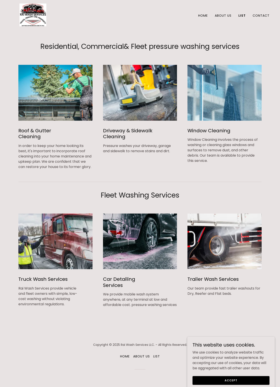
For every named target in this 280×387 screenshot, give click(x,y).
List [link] (242, 15)
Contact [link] (261, 15)
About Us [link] (223, 15)
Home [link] (203, 15)
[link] (32, 14)
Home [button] (125, 356)
